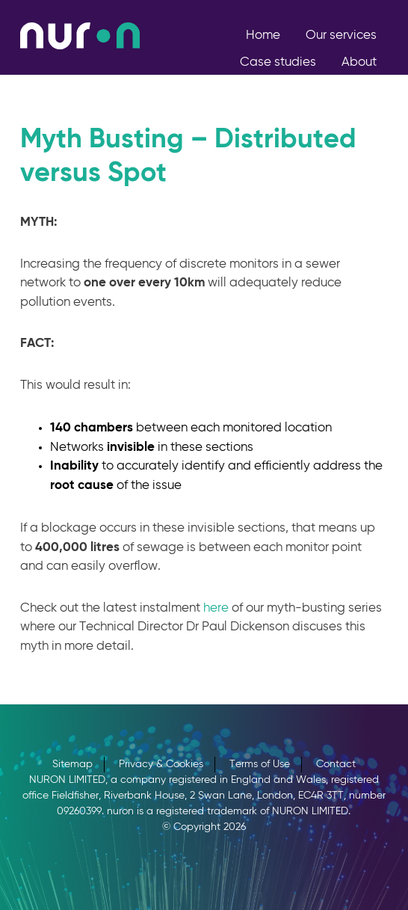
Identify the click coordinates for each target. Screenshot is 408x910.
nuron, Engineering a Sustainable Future (80, 35)
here (216, 608)
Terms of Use (259, 764)
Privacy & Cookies (161, 764)
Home (263, 35)
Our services (341, 35)
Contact (364, 89)
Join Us (294, 89)
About (359, 62)
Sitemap (72, 764)
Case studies (278, 62)
